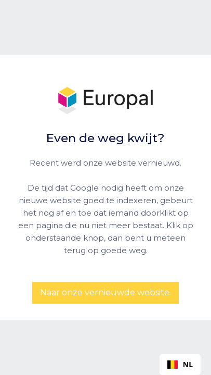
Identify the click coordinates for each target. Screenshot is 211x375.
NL (180, 364)
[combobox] (180, 364)
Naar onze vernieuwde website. (105, 292)
